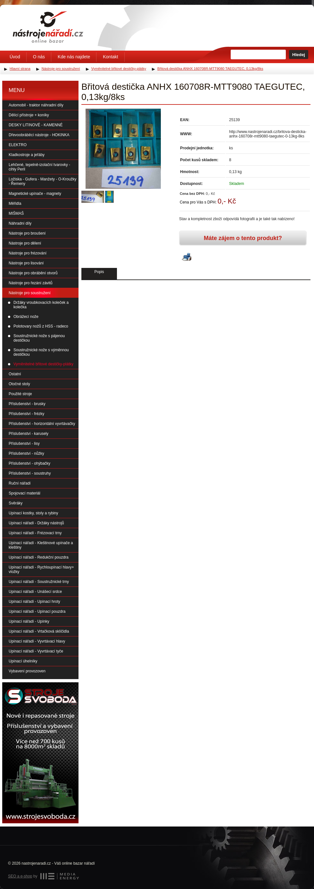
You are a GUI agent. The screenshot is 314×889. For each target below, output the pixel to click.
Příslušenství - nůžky (26, 453)
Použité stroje (20, 394)
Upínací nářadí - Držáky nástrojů (36, 523)
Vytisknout (186, 257)
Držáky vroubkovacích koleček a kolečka (41, 304)
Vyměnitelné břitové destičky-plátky (43, 364)
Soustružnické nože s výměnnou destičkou (41, 352)
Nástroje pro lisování (26, 263)
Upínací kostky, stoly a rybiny (33, 513)
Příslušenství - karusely (28, 433)
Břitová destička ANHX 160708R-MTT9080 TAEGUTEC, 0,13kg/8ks (210, 69)
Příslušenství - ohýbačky (29, 463)
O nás (39, 56)
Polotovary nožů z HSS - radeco (40, 326)
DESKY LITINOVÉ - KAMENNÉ (36, 125)
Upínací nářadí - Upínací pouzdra (37, 611)
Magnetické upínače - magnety (35, 193)
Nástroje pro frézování (27, 253)
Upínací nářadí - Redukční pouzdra (39, 557)
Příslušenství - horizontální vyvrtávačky (42, 423)
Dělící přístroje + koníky (29, 115)
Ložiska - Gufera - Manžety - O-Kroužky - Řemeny (42, 181)
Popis (99, 272)
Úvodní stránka (48, 27)
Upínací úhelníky (23, 661)
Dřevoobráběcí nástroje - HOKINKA (39, 135)
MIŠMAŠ (16, 213)
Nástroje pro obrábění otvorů (33, 273)
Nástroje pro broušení (27, 233)
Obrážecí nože (25, 316)
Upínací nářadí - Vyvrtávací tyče (36, 651)
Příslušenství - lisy (24, 443)
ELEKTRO (18, 145)
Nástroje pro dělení (25, 243)
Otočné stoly (19, 384)
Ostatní (15, 374)
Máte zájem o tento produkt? (243, 238)
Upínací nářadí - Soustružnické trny (39, 581)
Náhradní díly (20, 223)
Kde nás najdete (74, 56)
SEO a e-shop (20, 876)
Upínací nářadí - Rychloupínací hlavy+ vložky (41, 569)
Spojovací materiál (24, 493)
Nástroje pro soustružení (30, 293)
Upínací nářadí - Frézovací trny (35, 533)
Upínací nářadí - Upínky (29, 621)
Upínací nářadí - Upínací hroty (34, 601)
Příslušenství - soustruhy (30, 473)
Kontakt (110, 56)
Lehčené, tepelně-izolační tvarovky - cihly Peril (39, 166)
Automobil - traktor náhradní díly (36, 105)
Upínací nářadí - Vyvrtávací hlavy (37, 641)
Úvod (15, 56)
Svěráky (15, 503)
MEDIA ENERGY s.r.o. (59, 876)
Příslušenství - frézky (26, 413)
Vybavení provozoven (27, 671)
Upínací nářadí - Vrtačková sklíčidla (39, 631)
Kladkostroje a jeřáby (27, 155)
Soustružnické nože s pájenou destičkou (39, 338)
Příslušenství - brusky (27, 404)
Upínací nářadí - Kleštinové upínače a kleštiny (41, 545)
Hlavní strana (20, 69)
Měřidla (15, 203)
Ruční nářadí (20, 483)
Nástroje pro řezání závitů (31, 283)
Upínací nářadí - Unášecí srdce (35, 591)
